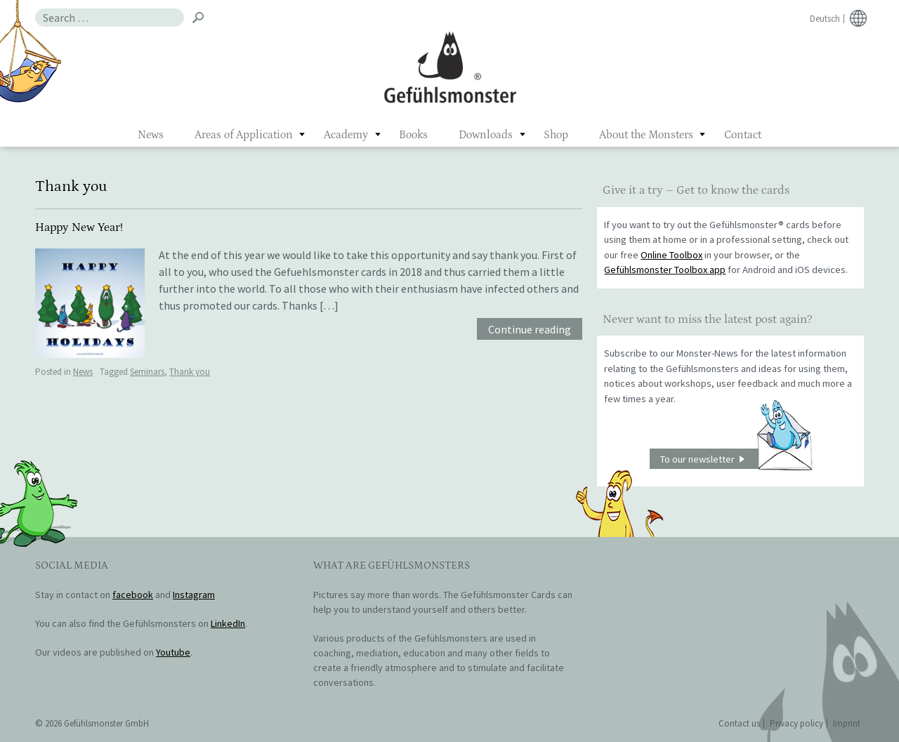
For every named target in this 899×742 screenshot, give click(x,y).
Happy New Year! (79, 227)
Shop (556, 134)
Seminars (147, 372)
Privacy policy (796, 723)
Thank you (189, 372)
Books (413, 134)
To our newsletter (736, 459)
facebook (132, 594)
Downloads (486, 134)
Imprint (846, 723)
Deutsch (825, 18)
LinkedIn (228, 623)
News (151, 134)
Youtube (173, 652)
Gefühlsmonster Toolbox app (665, 269)
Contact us (739, 723)
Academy (346, 134)
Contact (742, 134)
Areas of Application (244, 134)
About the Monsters (646, 134)
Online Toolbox (671, 255)
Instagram (194, 594)
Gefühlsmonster (450, 66)
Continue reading (529, 329)
